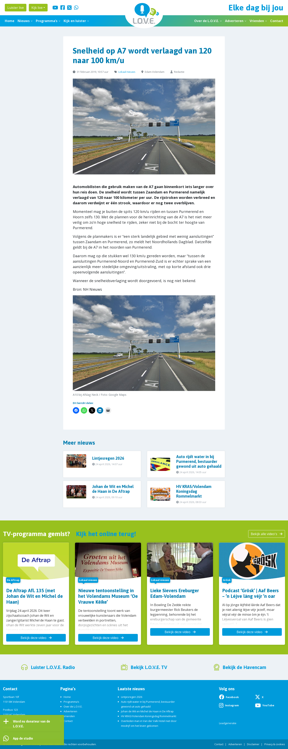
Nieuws (24, 21)
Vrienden (257, 21)
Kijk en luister (75, 21)
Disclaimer (253, 744)
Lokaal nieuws (126, 72)
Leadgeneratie (227, 723)
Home (9, 21)
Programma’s (46, 21)
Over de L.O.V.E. (206, 21)
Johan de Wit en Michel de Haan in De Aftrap (147, 711)
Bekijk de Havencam (244, 667)
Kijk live (37, 7)
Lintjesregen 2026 (131, 697)
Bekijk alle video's (266, 534)
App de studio (23, 738)
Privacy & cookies (274, 744)
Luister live (15, 7)
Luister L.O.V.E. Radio (53, 667)
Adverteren (234, 21)
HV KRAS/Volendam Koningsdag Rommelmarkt (148, 716)
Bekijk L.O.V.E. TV (149, 667)
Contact (276, 21)
